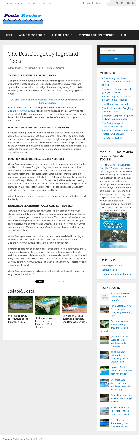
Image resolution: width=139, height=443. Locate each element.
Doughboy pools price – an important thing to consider (121, 398)
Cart (39, 3)
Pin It (61, 281)
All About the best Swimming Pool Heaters (119, 296)
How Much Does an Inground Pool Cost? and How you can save (74, 318)
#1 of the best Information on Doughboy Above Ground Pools (119, 357)
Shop (124, 35)
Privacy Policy (19, 3)
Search (116, 59)
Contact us (7, 3)
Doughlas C (16, 68)
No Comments (56, 68)
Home (9, 35)
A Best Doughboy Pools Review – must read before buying (116, 81)
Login (88, 3)
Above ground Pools (32, 35)
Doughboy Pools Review (14, 439)
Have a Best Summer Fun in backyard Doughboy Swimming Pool (121, 311)
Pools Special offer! (112, 138)
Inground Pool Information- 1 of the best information (121, 370)
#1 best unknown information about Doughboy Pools (18, 318)
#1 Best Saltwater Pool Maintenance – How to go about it (120, 410)
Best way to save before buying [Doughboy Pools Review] (44, 322)
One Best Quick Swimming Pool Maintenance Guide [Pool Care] (120, 385)
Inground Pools (62, 35)
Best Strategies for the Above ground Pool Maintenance (120, 423)
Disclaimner (31, 3)
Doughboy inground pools (21, 111)
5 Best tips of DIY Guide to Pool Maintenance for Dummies (119, 341)
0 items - (101, 3)
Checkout (46, 3)
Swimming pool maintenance (96, 35)
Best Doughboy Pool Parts (115, 104)
